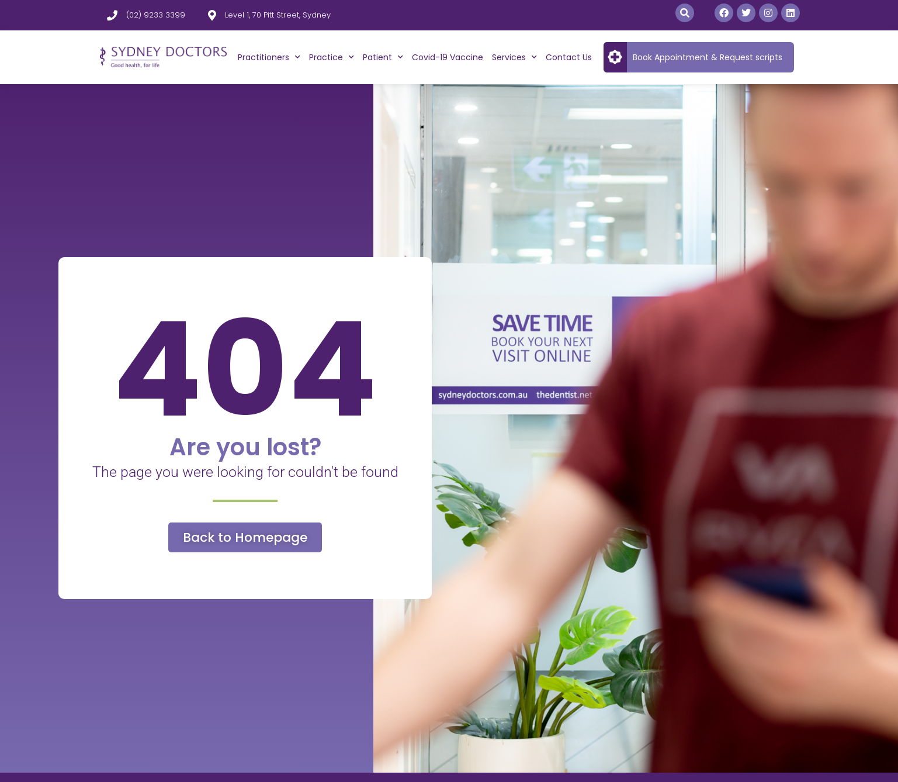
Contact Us (569, 57)
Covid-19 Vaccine (447, 57)
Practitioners (269, 57)
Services (514, 57)
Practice (331, 57)
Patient (383, 57)
